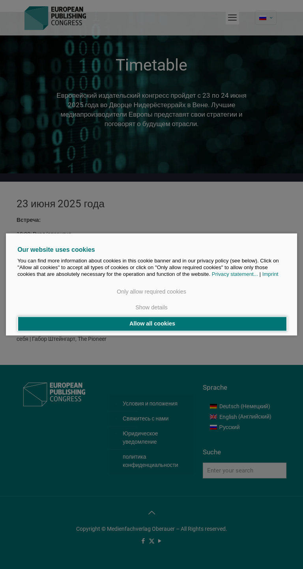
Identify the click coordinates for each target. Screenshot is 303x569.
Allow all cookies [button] (152, 324)
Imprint (270, 274)
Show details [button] (151, 307)
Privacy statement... (235, 274)
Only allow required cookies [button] (151, 292)
